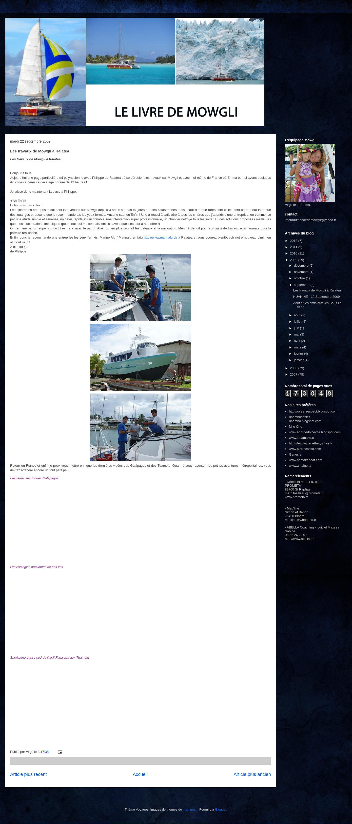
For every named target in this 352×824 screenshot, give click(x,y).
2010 (294, 253)
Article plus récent (28, 774)
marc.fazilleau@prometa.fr (304, 493)
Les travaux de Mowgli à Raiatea (317, 290)
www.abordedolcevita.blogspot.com (315, 432)
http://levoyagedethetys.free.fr (310, 443)
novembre (301, 272)
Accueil (140, 774)
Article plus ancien (252, 774)
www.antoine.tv (300, 465)
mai (297, 334)
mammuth (190, 809)
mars (298, 347)
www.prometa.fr (296, 497)
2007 (294, 374)
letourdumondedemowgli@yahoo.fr (310, 220)
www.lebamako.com (303, 438)
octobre (300, 278)
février (299, 354)
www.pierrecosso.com (305, 449)
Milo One (295, 426)
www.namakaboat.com (305, 460)
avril (297, 341)
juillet (298, 321)
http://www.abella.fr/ (299, 539)
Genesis (295, 454)
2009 (294, 260)
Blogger (220, 809)
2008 (294, 368)
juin (297, 328)
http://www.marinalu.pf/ (160, 237)
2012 (294, 241)
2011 (294, 247)
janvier (299, 360)
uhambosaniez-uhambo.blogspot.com (305, 419)
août (297, 315)
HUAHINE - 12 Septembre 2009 (316, 297)
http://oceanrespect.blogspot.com (313, 411)
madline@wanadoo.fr (300, 520)
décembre (301, 265)
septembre (302, 285)
